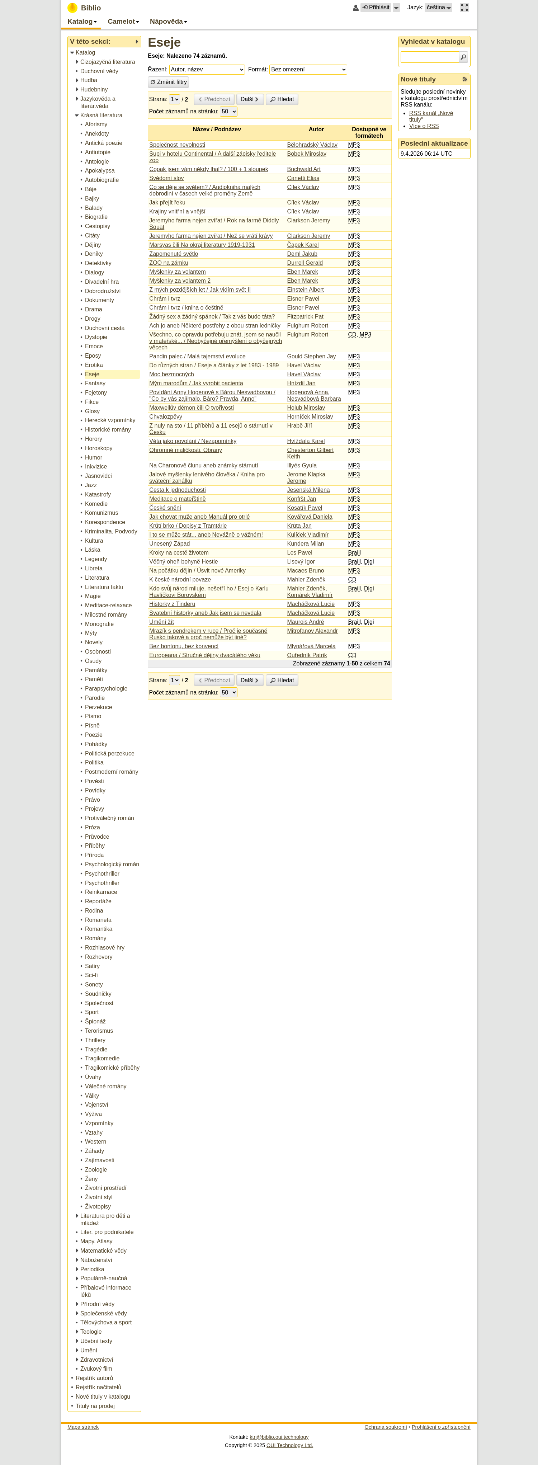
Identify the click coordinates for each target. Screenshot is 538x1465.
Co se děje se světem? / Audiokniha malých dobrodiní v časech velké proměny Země (204, 190)
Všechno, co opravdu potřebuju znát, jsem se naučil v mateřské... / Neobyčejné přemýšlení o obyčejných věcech (215, 340)
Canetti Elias (303, 178)
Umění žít (161, 622)
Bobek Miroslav (306, 154)
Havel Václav (304, 365)
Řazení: (157, 69)
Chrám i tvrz (164, 299)
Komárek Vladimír (310, 595)
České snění (165, 508)
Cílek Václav (303, 187)
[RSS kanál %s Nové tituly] (465, 79)
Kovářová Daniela (309, 517)
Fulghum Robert (308, 325)
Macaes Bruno (305, 570)
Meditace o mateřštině (177, 499)
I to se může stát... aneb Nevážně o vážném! (206, 535)
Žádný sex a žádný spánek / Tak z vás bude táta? (212, 317)
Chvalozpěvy (165, 417)
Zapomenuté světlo (173, 254)
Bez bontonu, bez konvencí (183, 646)
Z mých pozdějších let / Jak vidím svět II (200, 290)
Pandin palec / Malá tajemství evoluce (197, 356)
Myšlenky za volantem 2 (180, 281)
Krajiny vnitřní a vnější (177, 211)
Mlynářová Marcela (311, 646)
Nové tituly (418, 79)
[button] (396, 7)
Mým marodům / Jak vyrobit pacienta (196, 383)
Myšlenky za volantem (177, 272)
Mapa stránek (83, 1427)
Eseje (164, 42)
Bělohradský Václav (312, 145)
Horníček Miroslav (310, 417)
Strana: (158, 99)
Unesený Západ (169, 544)
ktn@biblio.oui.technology (279, 1437)
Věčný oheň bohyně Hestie (183, 562)
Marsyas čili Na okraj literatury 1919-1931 (202, 245)
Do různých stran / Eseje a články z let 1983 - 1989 (214, 365)
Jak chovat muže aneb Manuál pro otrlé (199, 517)
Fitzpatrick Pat (305, 317)
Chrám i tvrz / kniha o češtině (186, 308)
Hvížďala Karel (306, 441)
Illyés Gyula (302, 465)
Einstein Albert (305, 290)
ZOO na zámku (168, 263)
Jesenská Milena (308, 490)
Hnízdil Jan (301, 383)
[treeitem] (105, 52)
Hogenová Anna (307, 392)
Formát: (258, 69)
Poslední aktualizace (434, 143)
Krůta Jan (299, 526)
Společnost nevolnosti (177, 145)
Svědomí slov (166, 178)
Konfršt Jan (301, 499)
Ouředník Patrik (307, 655)
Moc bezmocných (171, 374)
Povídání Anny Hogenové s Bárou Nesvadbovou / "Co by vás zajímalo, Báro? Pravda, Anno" (212, 395)
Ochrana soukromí (386, 1427)
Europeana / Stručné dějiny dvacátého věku (204, 655)
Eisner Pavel (303, 299)
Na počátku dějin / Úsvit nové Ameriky (197, 570)
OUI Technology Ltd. (289, 1445)
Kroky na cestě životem (178, 553)
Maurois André (305, 622)
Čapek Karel (303, 245)
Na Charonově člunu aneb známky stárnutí (203, 465)
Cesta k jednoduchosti (177, 490)
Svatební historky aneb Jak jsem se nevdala (205, 613)
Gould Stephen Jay (311, 356)
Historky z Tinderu (172, 604)
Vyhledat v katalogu (433, 41)
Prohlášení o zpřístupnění (441, 1427)
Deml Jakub (302, 254)
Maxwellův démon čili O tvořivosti (191, 408)
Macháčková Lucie (311, 604)
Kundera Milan (305, 544)
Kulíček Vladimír (308, 535)
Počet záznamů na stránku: (184, 111)
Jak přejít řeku (167, 202)
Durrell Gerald (305, 263)
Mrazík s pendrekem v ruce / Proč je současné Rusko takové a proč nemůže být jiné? (208, 634)
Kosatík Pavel (304, 508)
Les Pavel (299, 553)
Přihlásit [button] (376, 7)
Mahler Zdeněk (306, 579)
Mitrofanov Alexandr (312, 631)
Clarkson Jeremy (308, 220)
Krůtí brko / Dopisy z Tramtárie (188, 526)
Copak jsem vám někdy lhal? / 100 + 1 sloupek (208, 169)
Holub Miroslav (306, 408)
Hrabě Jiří (299, 426)
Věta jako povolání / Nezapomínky (192, 441)
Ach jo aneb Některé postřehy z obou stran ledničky (214, 325)
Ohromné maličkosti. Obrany (185, 450)
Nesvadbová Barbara (314, 399)
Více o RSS (424, 126)
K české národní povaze (180, 579)
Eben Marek (302, 272)
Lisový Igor (301, 562)
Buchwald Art (304, 169)
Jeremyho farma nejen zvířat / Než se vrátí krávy (211, 236)
